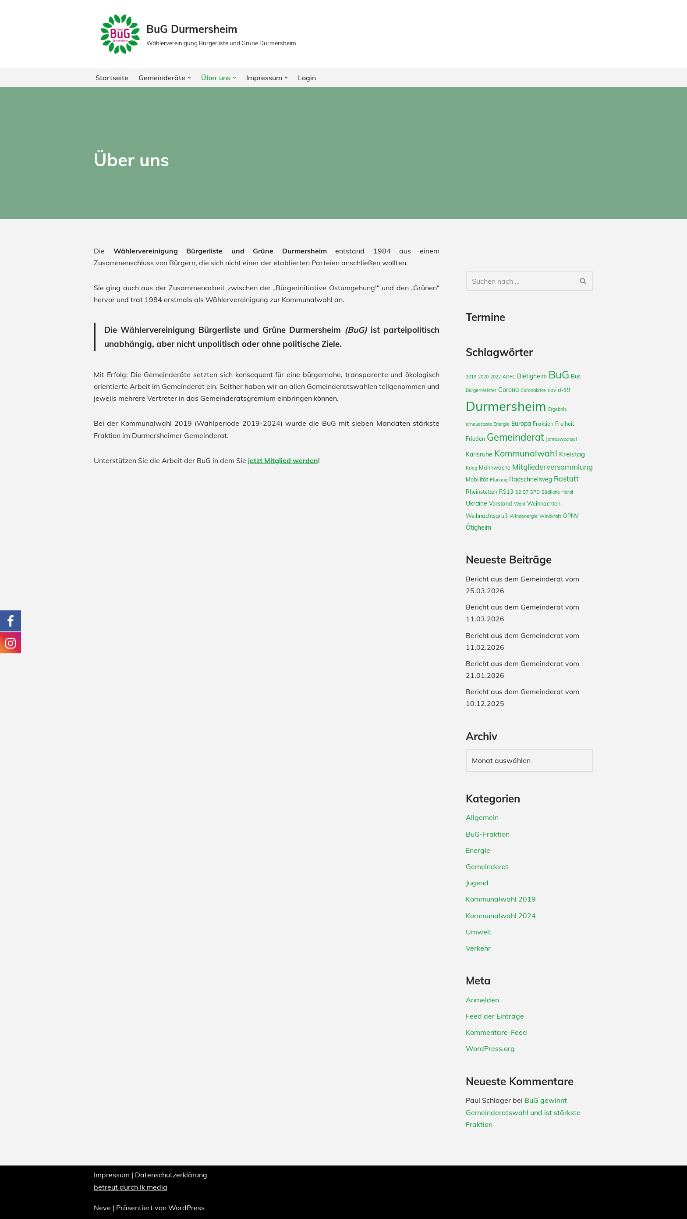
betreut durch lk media (130, 1187)
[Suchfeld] (520, 281)
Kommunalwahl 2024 (501, 915)
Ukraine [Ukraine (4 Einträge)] (476, 503)
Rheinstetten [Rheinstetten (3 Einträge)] (481, 491)
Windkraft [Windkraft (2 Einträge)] (550, 516)
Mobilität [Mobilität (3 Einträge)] (477, 479)
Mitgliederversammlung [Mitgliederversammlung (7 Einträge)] (552, 466)
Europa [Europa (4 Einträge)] (521, 424)
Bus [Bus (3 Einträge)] (576, 376)
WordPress (186, 1207)
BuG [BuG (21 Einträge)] (559, 374)
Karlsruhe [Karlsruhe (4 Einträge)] (479, 454)
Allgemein (482, 817)
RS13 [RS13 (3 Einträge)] (506, 491)
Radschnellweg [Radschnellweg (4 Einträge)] (530, 479)
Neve (102, 1207)
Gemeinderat (487, 866)
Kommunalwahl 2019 (501, 899)
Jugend (477, 882)
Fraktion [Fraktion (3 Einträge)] (543, 423)
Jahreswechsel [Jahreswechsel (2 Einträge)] (561, 439)
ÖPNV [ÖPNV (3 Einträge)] (571, 515)
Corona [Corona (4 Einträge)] (508, 390)
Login (307, 77)
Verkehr (478, 948)
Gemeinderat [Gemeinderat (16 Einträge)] (515, 437)
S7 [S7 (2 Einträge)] (525, 492)
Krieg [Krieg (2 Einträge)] (471, 468)
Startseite (112, 77)
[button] (189, 77)
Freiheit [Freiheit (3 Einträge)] (564, 423)
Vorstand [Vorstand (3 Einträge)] (500, 503)
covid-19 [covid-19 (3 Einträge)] (559, 389)
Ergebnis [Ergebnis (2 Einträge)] (557, 409)
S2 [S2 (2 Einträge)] (518, 492)
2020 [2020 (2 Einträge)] (483, 377)
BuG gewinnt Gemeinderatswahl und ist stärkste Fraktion (523, 1112)
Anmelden (482, 999)
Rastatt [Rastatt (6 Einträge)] (566, 478)
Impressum (112, 1174)
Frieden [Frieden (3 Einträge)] (475, 438)
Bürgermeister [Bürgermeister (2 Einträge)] (481, 390)
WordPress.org (490, 1048)
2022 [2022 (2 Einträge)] (495, 377)
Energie (478, 850)
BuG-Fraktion (488, 834)
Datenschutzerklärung (171, 1174)
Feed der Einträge (495, 1016)
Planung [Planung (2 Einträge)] (498, 480)
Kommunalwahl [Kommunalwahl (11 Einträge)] (525, 453)
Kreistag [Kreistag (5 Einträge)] (572, 454)
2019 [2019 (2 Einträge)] (471, 377)
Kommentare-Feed (496, 1032)
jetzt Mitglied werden (283, 460)
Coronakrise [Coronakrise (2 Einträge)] (533, 390)
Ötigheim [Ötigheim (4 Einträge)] (478, 527)
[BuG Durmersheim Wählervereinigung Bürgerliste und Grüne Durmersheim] (197, 34)
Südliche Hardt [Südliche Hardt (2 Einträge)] (558, 492)
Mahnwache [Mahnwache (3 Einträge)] (494, 467)
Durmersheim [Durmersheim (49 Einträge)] (506, 406)
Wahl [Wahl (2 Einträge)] (519, 504)
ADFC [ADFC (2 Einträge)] (509, 377)
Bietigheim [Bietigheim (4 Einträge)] (532, 376)
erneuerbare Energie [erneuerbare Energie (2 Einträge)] (488, 424)
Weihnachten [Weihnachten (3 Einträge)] (543, 503)
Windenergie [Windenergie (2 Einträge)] (524, 516)
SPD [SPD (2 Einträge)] (535, 492)
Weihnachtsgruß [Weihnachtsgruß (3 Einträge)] (487, 515)
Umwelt (479, 931)
